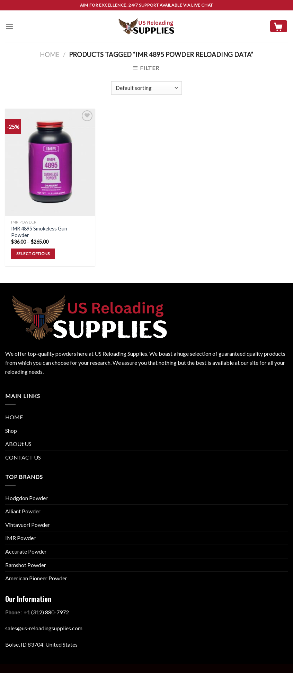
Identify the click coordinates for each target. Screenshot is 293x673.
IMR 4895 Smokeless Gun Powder (39, 232)
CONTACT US (23, 457)
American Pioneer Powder (36, 578)
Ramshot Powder (25, 565)
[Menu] (9, 26)
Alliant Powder (23, 511)
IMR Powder (20, 538)
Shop (11, 430)
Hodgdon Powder (26, 498)
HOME (14, 417)
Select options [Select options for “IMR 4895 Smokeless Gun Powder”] (33, 253)
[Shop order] (146, 88)
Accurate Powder (26, 551)
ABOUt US (18, 443)
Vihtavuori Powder (27, 524)
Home (50, 54)
